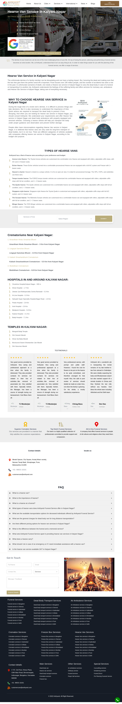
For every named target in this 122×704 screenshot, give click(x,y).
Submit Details (13, 594)
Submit (104, 218)
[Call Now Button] (117, 700)
